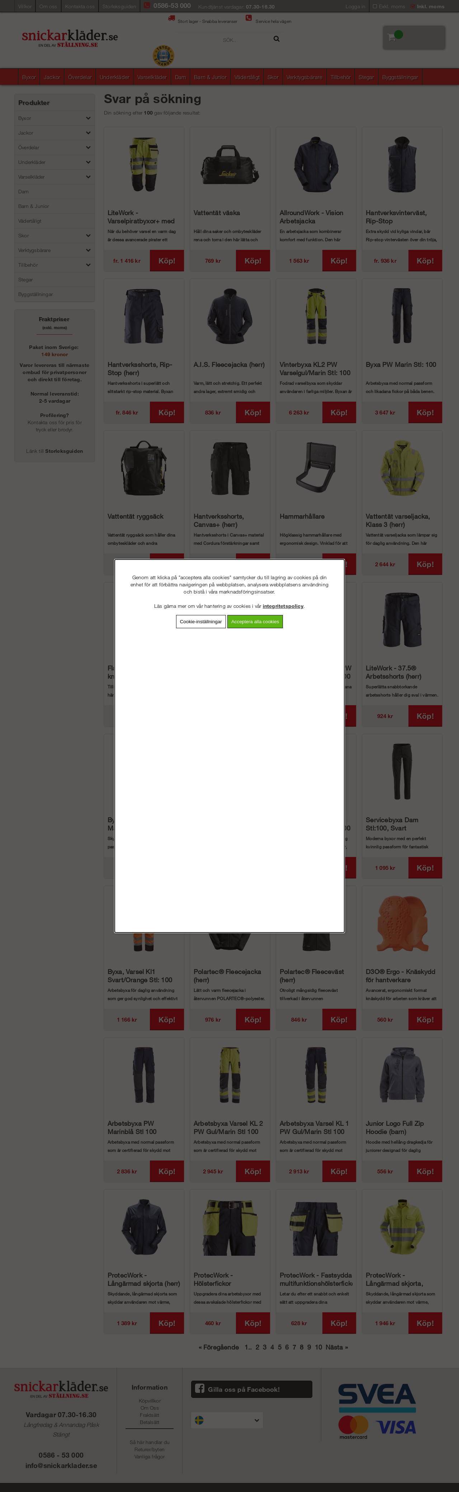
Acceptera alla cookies (255, 621)
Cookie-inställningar (201, 621)
